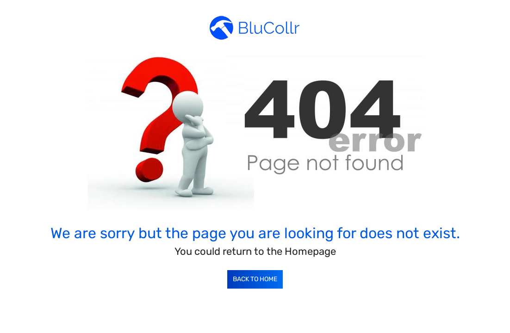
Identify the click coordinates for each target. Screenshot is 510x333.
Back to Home (255, 279)
